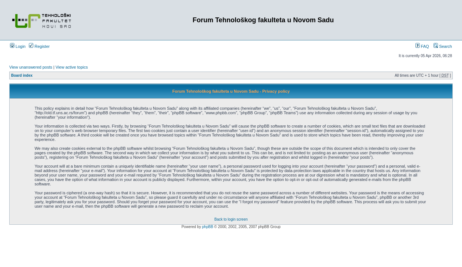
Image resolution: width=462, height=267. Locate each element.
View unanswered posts (30, 67)
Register (39, 46)
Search (442, 46)
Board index (22, 75)
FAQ (422, 46)
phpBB (207, 227)
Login (18, 46)
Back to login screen (231, 219)
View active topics (72, 67)
